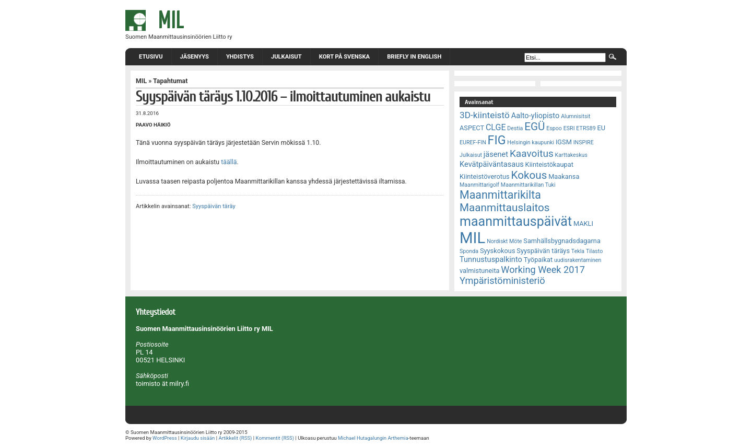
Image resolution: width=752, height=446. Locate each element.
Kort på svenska (344, 56)
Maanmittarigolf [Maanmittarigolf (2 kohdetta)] (479, 184)
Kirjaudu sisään (198, 438)
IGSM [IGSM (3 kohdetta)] (564, 142)
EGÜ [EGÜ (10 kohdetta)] (534, 126)
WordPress (164, 438)
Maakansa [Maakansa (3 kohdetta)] (563, 176)
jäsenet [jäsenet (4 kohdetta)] (496, 154)
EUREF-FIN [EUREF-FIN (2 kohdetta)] (473, 142)
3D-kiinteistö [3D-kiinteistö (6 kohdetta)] (485, 115)
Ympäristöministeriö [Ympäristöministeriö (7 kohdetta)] (502, 280)
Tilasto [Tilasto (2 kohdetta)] (594, 251)
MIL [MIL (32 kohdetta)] (472, 238)
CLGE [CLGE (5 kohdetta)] (496, 127)
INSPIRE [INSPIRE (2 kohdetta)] (583, 142)
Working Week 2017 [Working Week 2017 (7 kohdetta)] (543, 269)
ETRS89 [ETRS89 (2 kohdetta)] (585, 128)
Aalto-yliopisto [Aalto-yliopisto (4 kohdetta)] (535, 115)
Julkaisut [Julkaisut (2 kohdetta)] (471, 155)
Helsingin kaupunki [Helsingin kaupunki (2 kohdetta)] (530, 142)
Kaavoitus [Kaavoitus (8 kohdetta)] (532, 153)
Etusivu (151, 56)
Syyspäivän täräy (214, 206)
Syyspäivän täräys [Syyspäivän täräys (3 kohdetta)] (543, 251)
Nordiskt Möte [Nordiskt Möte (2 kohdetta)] (504, 241)
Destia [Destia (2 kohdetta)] (515, 128)
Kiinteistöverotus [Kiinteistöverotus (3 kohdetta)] (485, 176)
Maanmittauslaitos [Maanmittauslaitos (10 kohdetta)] (505, 207)
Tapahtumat (170, 81)
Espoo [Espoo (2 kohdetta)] (554, 128)
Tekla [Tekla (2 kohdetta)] (577, 251)
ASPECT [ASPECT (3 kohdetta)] (472, 128)
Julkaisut (286, 56)
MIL (141, 81)
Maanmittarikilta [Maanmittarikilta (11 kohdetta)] (500, 194)
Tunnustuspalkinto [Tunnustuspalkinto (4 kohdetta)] (491, 259)
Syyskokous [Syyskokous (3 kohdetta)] (497, 251)
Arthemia (397, 438)
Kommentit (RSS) (275, 438)
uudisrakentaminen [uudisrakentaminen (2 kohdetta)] (578, 260)
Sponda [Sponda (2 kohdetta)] (469, 251)
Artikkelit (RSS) (235, 438)
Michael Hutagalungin (362, 438)
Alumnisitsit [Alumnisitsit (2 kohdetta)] (575, 116)
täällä (229, 162)
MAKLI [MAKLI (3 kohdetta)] (583, 223)
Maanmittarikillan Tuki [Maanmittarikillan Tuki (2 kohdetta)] (528, 184)
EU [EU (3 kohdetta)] (601, 128)
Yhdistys (240, 56)
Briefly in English (414, 56)
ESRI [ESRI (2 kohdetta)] (569, 128)
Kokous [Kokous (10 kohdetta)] (529, 175)
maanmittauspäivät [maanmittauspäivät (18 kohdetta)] (516, 221)
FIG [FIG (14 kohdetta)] (497, 140)
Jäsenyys (194, 56)
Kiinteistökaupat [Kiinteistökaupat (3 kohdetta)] (549, 164)
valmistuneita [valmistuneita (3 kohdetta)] (480, 271)
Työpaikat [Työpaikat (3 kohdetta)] (538, 260)
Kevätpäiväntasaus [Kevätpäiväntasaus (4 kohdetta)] (492, 164)
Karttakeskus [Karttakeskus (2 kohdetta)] (571, 155)
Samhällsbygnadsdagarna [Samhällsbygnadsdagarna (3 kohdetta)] (562, 241)
